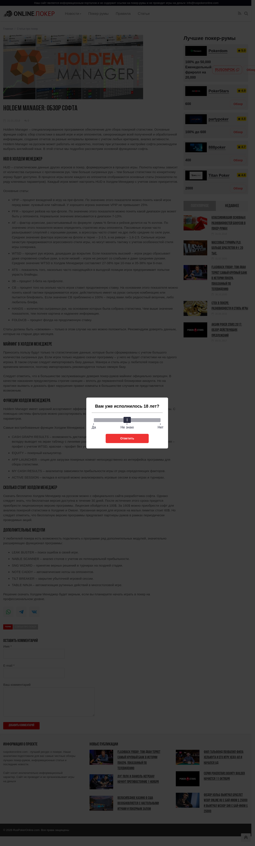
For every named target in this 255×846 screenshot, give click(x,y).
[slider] (127, 420)
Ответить (127, 438)
